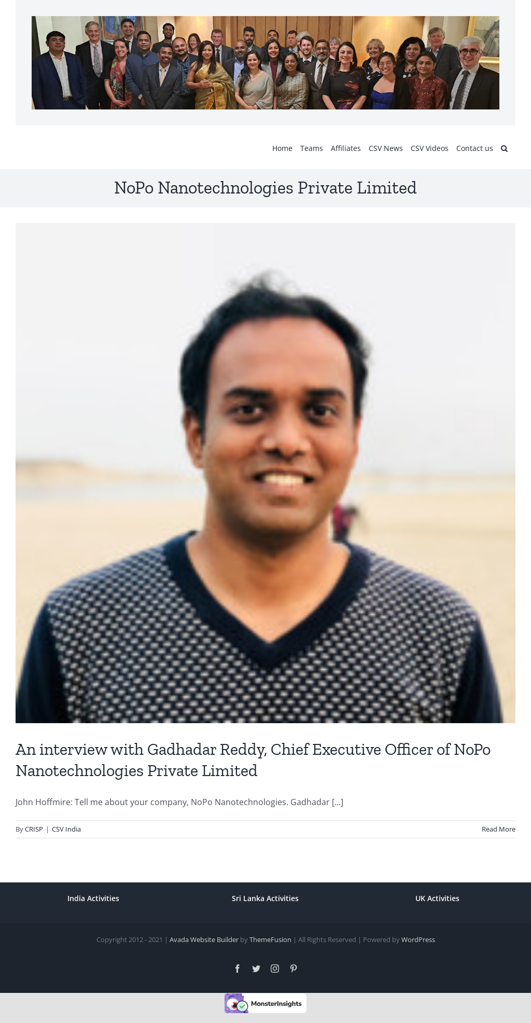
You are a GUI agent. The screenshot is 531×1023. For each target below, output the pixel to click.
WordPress (418, 939)
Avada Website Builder (204, 939)
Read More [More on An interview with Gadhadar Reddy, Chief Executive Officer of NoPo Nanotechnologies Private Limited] (498, 829)
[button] (504, 147)
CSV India (66, 829)
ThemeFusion (270, 939)
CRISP (34, 829)
